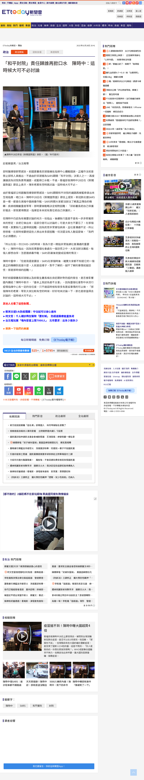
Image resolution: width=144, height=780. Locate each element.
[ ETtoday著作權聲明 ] (53, 399)
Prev (93, 365)
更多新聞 (88, 350)
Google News (140, 2)
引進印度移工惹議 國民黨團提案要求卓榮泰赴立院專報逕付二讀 (41, 454)
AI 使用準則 (128, 380)
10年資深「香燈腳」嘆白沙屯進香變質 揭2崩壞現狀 (122, 144)
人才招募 (116, 368)
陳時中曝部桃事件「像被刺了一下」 (82, 683)
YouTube (127, 2)
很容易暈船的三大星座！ (117, 150)
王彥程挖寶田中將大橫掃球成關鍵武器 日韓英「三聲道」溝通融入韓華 (132, 264)
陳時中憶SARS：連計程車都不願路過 (13, 683)
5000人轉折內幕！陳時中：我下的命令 (60, 683)
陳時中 (9, 705)
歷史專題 (32, 3)
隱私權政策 (126, 376)
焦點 (9, 25)
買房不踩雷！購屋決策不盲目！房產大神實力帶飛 (128, 325)
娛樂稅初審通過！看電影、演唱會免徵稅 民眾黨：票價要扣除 (40, 471)
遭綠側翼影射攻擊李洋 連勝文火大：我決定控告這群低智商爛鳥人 (42, 465)
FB (123, 2)
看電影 (111, 11)
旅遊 (52, 25)
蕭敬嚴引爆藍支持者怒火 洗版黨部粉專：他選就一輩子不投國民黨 (42, 448)
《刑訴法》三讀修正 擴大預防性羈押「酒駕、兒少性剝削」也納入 (42, 477)
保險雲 (129, 16)
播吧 (21, 25)
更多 (138, 163)
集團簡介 (134, 368)
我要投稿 (107, 368)
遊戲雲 (138, 16)
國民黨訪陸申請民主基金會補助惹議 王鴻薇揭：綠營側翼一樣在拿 (42, 436)
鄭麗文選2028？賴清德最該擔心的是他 (23, 566)
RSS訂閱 (107, 384)
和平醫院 (37, 705)
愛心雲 (138, 11)
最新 (3, 25)
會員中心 (41, 3)
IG (130, 2)
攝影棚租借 (72, 3)
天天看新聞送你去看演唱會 (127, 289)
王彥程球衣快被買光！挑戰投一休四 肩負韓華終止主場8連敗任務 (132, 244)
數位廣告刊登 (61, 3)
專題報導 (54, 51)
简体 (4, 3)
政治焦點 (19, 51)
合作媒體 (135, 372)
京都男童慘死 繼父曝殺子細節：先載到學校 (122, 135)
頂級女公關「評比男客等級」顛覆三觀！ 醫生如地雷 (120, 92)
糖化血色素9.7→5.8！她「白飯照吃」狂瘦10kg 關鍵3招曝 (121, 74)
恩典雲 (120, 16)
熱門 (15, 25)
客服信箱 (107, 376)
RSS (133, 2)
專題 (27, 25)
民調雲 (120, 11)
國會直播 (37, 51)
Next (89, 365)
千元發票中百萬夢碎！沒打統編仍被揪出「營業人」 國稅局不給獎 (121, 100)
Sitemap (116, 376)
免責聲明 (118, 380)
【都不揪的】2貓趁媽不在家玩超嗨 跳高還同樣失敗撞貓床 (35, 494)
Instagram (113, 397)
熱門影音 (37, 416)
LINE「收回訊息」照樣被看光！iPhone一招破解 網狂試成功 (122, 109)
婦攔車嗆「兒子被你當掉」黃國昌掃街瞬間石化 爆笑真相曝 (42, 442)
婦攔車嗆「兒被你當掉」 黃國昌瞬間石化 (72, 572)
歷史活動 (23, 3)
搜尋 (119, 2)
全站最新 (83, 416)
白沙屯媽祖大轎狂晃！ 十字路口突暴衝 (132, 225)
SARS (22, 705)
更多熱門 (89, 605)
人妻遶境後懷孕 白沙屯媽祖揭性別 (123, 50)
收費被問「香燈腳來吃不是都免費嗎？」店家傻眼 (122, 122)
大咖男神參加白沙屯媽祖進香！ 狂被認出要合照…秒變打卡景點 (50, 365)
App (16, 3)
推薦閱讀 (14, 416)
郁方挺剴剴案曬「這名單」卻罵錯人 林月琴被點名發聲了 (38, 425)
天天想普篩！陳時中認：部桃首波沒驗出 (36, 683)
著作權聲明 (108, 380)
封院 (51, 705)
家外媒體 (50, 3)
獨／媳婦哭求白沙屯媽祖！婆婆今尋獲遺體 (122, 83)
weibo (137, 2)
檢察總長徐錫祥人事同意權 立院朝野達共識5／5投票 (36, 430)
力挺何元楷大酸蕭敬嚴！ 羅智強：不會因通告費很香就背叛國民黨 (42, 459)
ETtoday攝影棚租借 (124, 345)
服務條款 (136, 376)
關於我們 (125, 368)
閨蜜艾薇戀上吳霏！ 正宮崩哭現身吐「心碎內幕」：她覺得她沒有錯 (121, 57)
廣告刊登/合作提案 (111, 372)
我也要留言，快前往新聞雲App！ (49, 766)
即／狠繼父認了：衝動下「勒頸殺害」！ (121, 66)
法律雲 (129, 11)
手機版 (10, 3)
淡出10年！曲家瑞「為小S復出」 (121, 128)
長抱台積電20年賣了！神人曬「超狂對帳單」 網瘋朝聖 (122, 157)
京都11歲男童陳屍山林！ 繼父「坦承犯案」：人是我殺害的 (133, 209)
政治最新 (60, 416)
